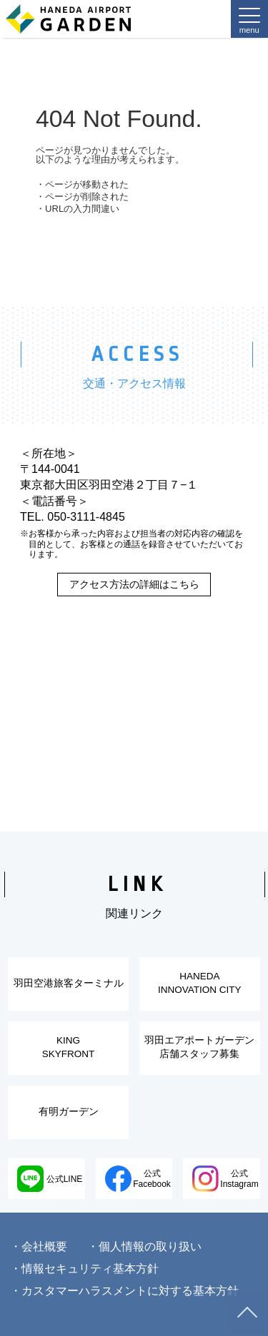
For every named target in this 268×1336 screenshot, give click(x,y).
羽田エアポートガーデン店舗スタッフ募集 (199, 1047)
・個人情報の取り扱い (144, 1246)
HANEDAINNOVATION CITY (200, 983)
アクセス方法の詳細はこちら (134, 584)
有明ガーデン (69, 1111)
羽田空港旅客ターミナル (69, 983)
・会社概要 (38, 1246)
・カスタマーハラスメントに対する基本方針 (124, 1291)
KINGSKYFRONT (68, 1047)
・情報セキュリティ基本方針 (84, 1269)
